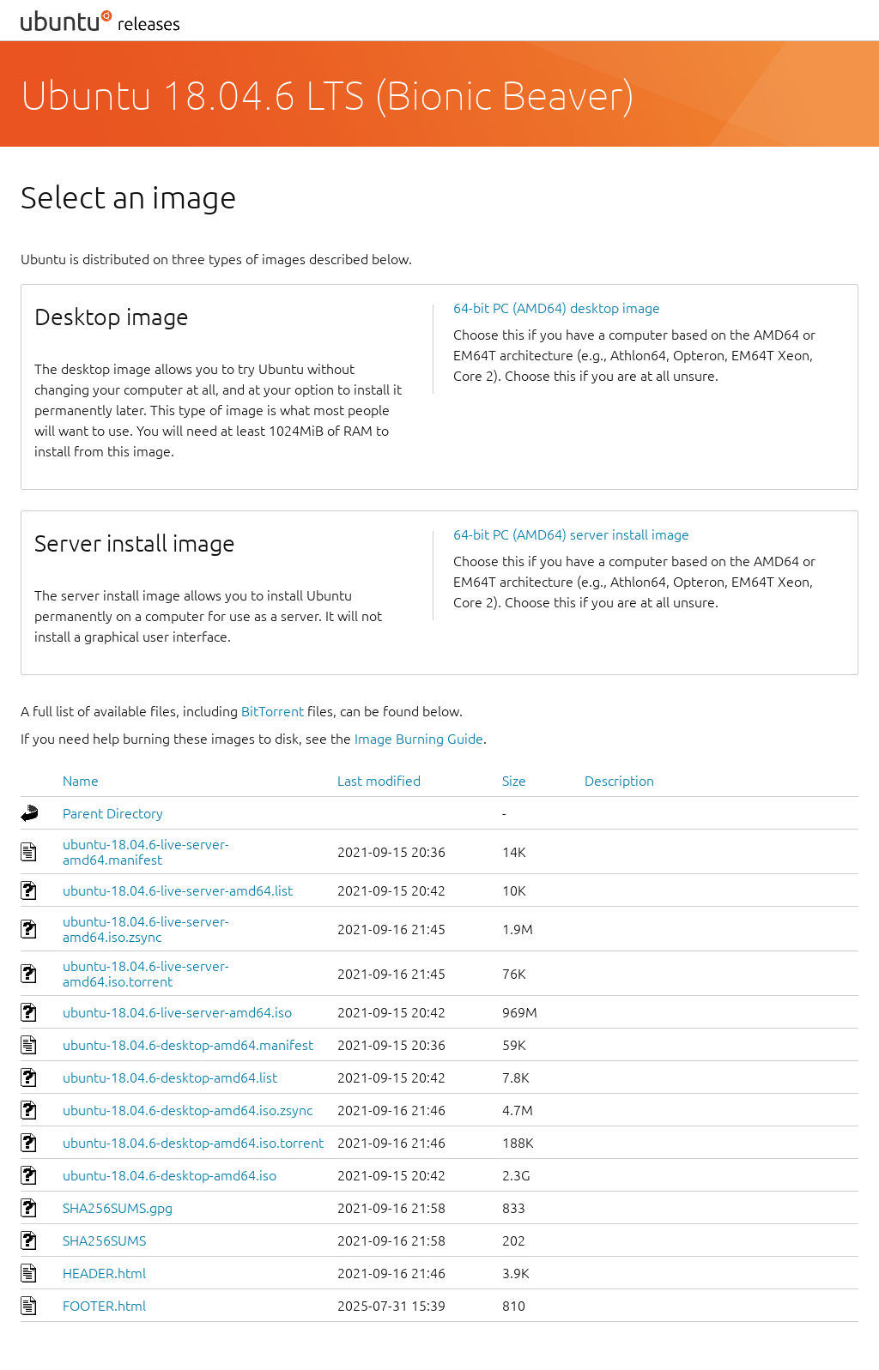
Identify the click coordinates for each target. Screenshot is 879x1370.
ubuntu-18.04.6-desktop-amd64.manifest (188, 1045)
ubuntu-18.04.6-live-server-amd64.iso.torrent (146, 973)
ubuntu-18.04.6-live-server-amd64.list (178, 890)
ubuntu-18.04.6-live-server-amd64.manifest (146, 851)
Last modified (379, 780)
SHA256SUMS (104, 1240)
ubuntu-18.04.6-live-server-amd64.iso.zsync (146, 929)
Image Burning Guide (419, 738)
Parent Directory (113, 813)
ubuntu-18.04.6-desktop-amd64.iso (169, 1175)
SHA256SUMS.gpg (118, 1208)
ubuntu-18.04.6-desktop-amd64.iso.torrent (193, 1142)
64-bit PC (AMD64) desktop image (556, 308)
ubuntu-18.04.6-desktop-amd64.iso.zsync (187, 1110)
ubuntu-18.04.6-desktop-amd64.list (170, 1077)
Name (81, 780)
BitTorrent (272, 711)
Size (514, 780)
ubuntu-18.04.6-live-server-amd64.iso (177, 1012)
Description (619, 780)
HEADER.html (104, 1273)
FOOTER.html (104, 1305)
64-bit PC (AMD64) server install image (571, 534)
